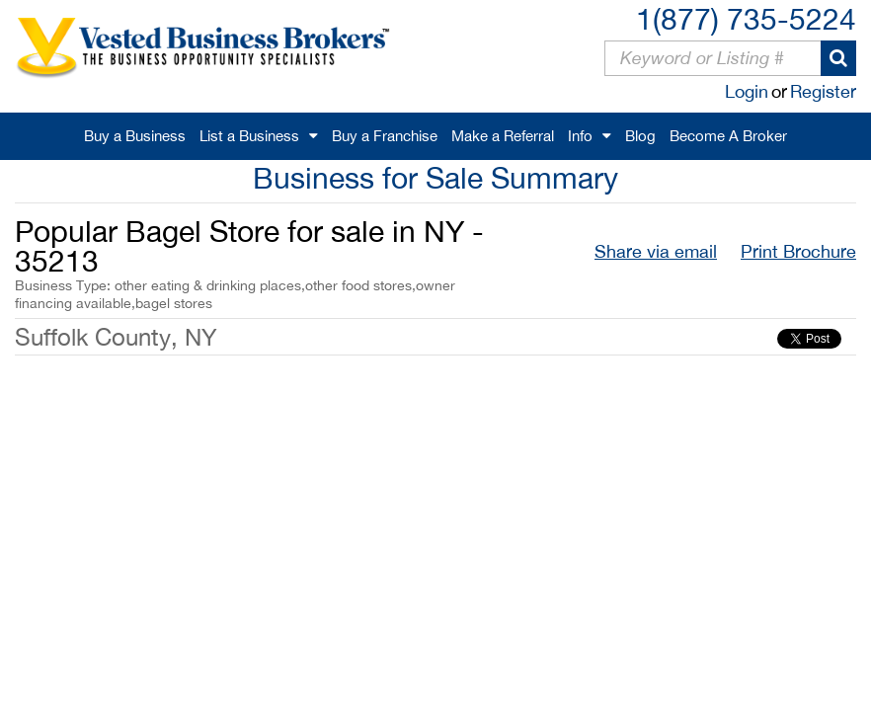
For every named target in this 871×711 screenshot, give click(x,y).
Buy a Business (135, 135)
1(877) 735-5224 (746, 18)
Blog (640, 135)
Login (746, 91)
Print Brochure (798, 251)
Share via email (655, 251)
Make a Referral (502, 135)
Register (823, 91)
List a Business (249, 135)
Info (580, 135)
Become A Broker (728, 135)
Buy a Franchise (384, 135)
